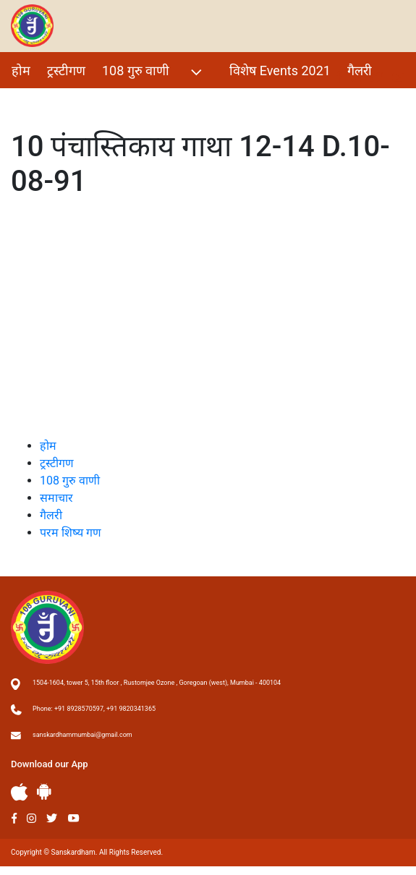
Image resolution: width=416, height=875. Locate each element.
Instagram (31, 818)
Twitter (52, 818)
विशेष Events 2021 (280, 70)
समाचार (56, 498)
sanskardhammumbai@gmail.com (82, 734)
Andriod (44, 791)
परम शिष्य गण (46, 101)
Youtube (73, 818)
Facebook (14, 818)
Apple (19, 792)
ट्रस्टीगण (66, 70)
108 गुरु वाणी (153, 72)
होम (21, 70)
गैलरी (359, 70)
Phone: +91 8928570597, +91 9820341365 (94, 708)
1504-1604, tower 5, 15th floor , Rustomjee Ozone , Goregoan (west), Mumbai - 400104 (157, 682)
